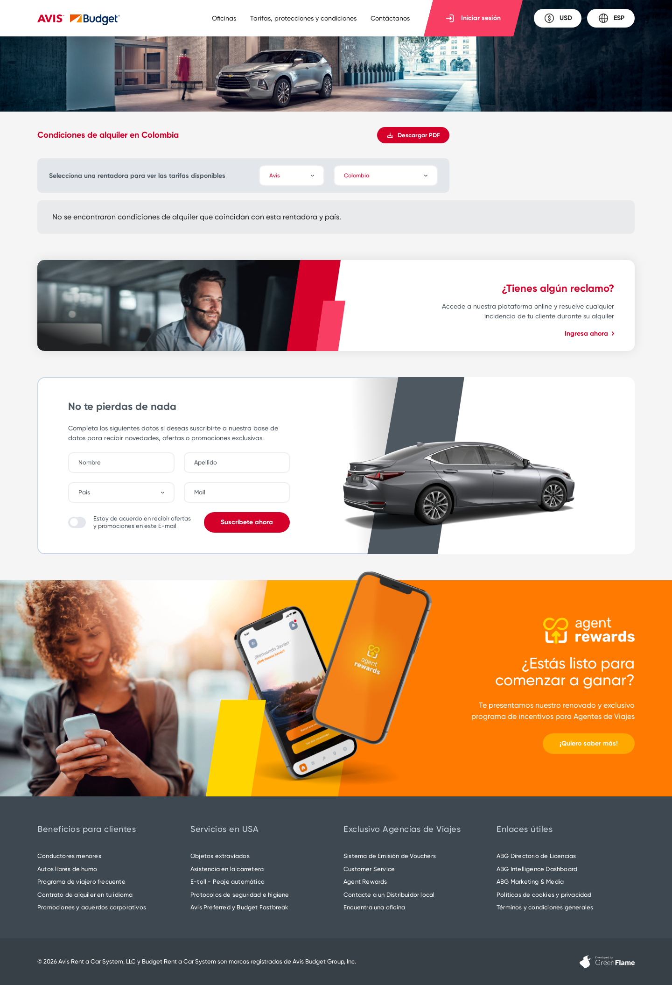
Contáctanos (390, 18)
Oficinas (224, 18)
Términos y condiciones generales (545, 907)
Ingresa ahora (589, 334)
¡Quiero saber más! (589, 743)
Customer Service (369, 868)
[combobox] (126, 492)
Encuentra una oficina (374, 907)
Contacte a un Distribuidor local (388, 894)
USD (558, 18)
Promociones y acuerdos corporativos (91, 907)
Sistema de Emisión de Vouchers (389, 855)
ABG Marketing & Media (530, 881)
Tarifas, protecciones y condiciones (303, 18)
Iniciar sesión (473, 18)
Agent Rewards (365, 881)
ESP (611, 18)
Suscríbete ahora (247, 522)
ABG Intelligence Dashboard (537, 868)
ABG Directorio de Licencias (536, 855)
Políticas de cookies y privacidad (544, 894)
